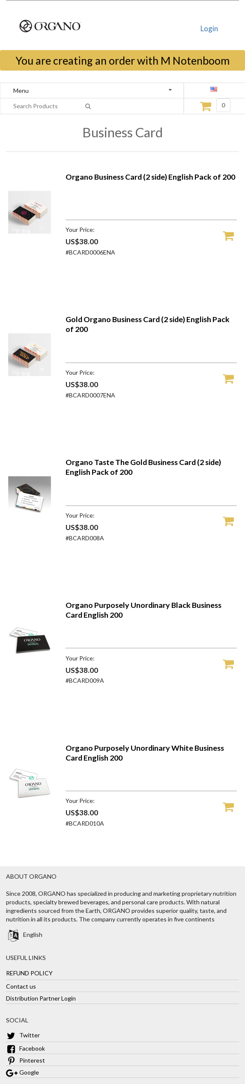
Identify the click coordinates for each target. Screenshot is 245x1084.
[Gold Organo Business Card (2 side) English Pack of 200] (29, 390)
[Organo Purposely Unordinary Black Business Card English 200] (29, 675)
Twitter (23, 1035)
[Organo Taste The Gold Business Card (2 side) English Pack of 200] (29, 532)
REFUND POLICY (29, 972)
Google (22, 1072)
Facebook (25, 1048)
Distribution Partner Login (41, 997)
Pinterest (25, 1060)
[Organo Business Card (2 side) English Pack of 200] (29, 247)
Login (209, 28)
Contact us (21, 985)
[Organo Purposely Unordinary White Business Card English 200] (29, 818)
